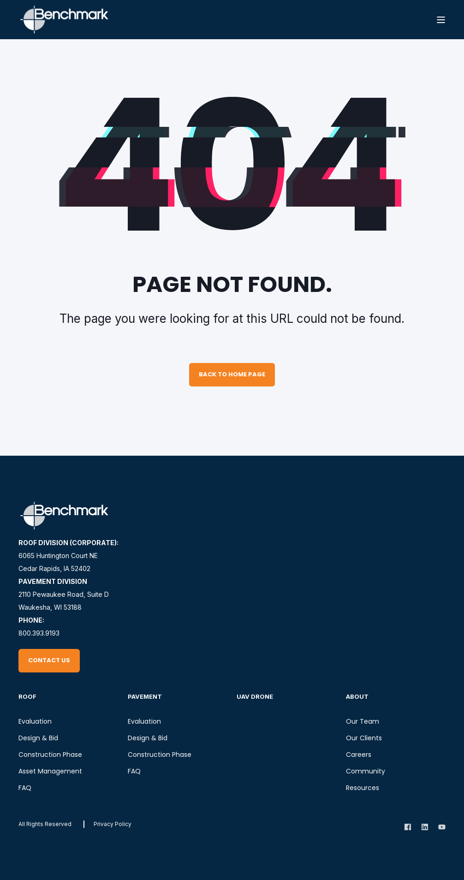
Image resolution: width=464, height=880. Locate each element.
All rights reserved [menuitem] (44, 824)
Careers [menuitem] (358, 754)
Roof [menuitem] (27, 696)
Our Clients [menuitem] (364, 738)
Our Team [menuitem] (362, 721)
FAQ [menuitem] (24, 787)
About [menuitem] (357, 696)
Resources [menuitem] (362, 787)
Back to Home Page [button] (232, 374)
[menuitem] (112, 824)
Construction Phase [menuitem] (50, 754)
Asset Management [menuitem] (50, 771)
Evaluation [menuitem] (35, 721)
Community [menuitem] (365, 771)
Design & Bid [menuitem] (38, 738)
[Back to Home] (64, 20)
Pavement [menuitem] (145, 696)
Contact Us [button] (49, 660)
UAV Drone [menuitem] (255, 696)
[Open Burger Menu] (441, 20)
